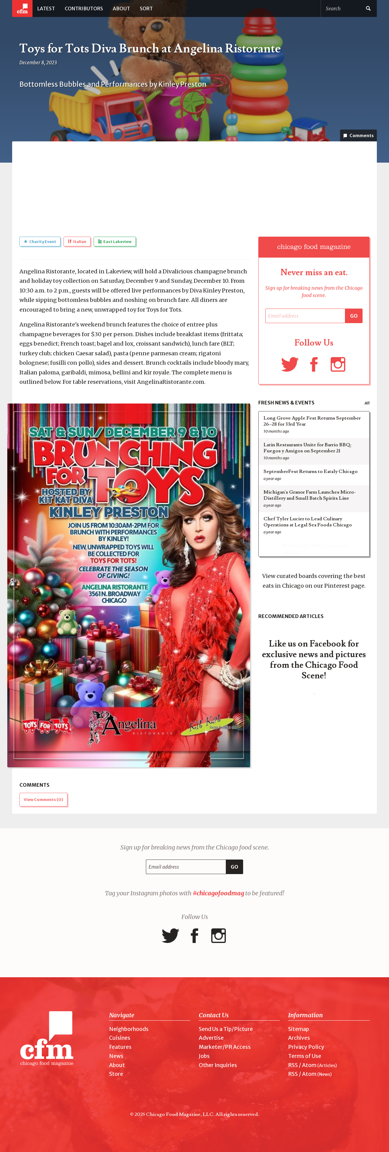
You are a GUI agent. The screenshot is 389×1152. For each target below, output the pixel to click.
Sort (146, 8)
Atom (309, 1065)
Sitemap (298, 1029)
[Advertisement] (194, 183)
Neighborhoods (129, 1029)
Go (354, 316)
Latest (46, 8)
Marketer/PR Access (225, 1047)
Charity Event (40, 241)
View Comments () (43, 799)
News (116, 1056)
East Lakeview (115, 241)
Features (120, 1047)
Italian (77, 241)
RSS (293, 1065)
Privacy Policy (306, 1047)
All (367, 403)
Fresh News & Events (286, 403)
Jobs (204, 1056)
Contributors (84, 8)
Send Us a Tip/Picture (226, 1029)
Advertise (211, 1038)
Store (116, 1074)
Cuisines (119, 1038)
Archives (299, 1038)
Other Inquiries (218, 1065)
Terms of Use (304, 1056)
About (121, 8)
